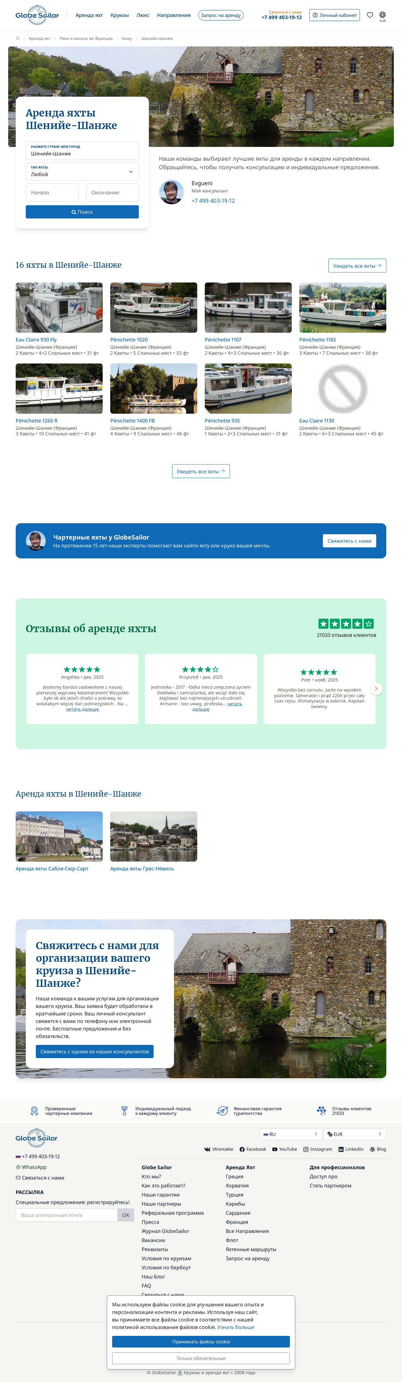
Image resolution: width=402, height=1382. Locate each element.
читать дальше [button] (82, 709)
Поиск (82, 211)
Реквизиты (155, 1249)
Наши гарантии (161, 1194)
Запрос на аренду (247, 1258)
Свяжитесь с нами (350, 540)
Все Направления (247, 1231)
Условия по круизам (166, 1258)
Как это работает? (163, 1185)
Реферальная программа (173, 1212)
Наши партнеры (161, 1203)
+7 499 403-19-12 (213, 200)
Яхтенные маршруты (251, 1249)
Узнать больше (235, 1327)
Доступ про (324, 1176)
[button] (89, 15)
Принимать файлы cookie (201, 1341)
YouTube (284, 1149)
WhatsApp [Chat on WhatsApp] (31, 1167)
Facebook (253, 1149)
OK (125, 1215)
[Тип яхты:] (82, 172)
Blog (378, 1149)
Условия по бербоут (166, 1267)
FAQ (146, 1285)
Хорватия (237, 1185)
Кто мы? (151, 1176)
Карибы (235, 1203)
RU (290, 1134)
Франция (237, 1221)
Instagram (317, 1149)
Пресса (150, 1221)
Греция (234, 1176)
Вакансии (153, 1240)
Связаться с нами (40, 1177)
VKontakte (218, 1149)
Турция (234, 1194)
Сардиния (238, 1212)
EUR (355, 1134)
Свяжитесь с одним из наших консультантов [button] (95, 1051)
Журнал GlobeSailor (165, 1231)
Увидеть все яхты (357, 265)
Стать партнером (330, 1185)
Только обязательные (201, 1358)
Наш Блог (153, 1276)
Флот (232, 1240)
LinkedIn (351, 1149)
